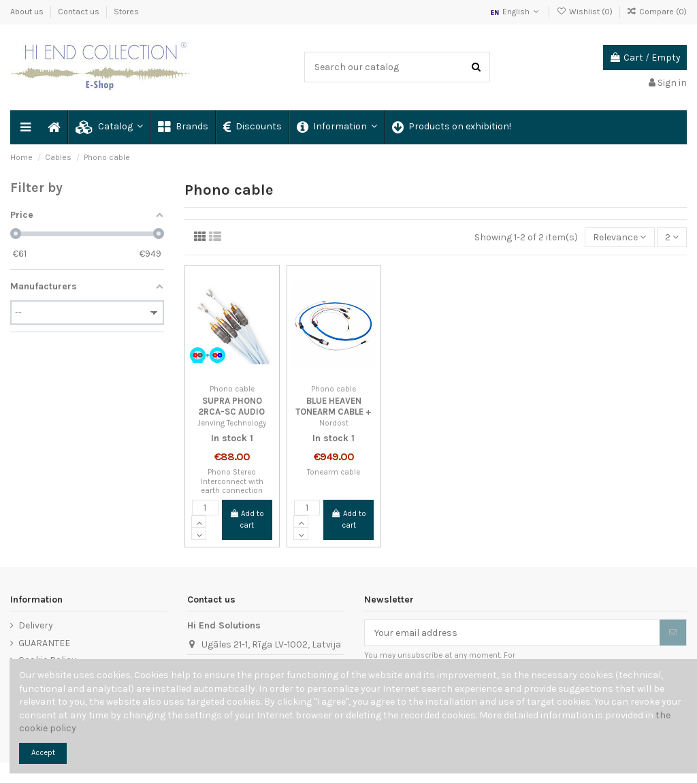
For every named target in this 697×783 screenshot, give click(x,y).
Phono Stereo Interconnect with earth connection (232, 481)
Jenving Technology (231, 423)
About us (28, 11)
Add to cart (246, 519)
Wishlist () (585, 11)
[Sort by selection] (619, 237)
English (515, 11)
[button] (108, 127)
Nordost (333, 423)
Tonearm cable (333, 472)
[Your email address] (512, 632)
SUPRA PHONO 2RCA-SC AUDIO (232, 406)
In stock (229, 438)
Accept (43, 752)
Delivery (35, 625)
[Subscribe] (673, 632)
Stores (126, 11)
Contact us (79, 11)
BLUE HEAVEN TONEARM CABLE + (333, 406)
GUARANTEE (44, 643)
